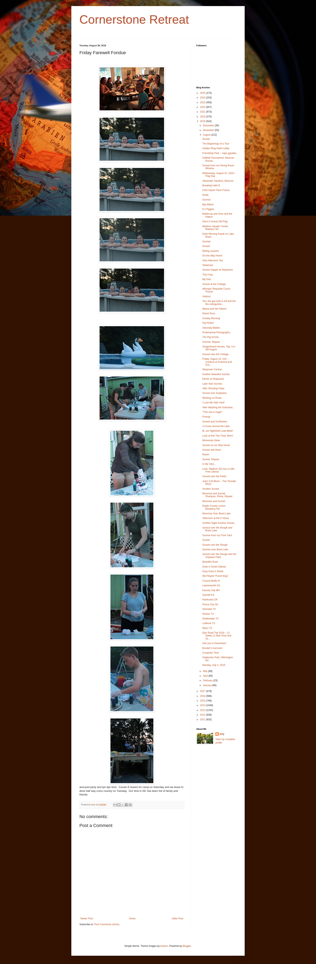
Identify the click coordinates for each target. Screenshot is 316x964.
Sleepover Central (212, 369)
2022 (203, 107)
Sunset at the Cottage (214, 284)
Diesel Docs (208, 313)
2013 (203, 710)
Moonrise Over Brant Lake (216, 513)
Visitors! (206, 296)
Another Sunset (210, 488)
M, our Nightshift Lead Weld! (217, 430)
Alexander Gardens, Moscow (217, 180)
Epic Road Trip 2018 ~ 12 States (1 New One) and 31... (216, 635)
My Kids (206, 279)
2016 (203, 696)
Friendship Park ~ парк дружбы (219, 153)
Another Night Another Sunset (218, 523)
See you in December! (214, 643)
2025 (203, 93)
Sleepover (207, 265)
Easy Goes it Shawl (212, 571)
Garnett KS (208, 595)
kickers (164, 946)
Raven (205, 454)
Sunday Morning (211, 318)
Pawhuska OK (210, 599)
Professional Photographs (216, 332)
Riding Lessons (210, 251)
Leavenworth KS (211, 585)
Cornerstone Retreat (134, 19)
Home (132, 918)
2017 (203, 691)
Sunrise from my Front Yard (217, 535)
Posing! (206, 416)
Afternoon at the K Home (215, 518)
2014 (203, 705)
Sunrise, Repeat (211, 342)
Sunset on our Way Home (216, 445)
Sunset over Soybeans (214, 393)
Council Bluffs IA (211, 580)
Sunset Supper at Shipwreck (217, 269)
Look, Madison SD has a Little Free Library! (218, 470)
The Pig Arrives (210, 337)
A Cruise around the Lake (216, 426)
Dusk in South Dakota (214, 566)
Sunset (206, 139)
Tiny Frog (207, 274)
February (208, 680)
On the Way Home (212, 255)
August (207, 134)
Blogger (187, 946)
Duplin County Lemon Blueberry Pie (214, 507)
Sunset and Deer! (211, 449)
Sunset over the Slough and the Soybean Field (219, 555)
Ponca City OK (210, 604)
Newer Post (86, 918)
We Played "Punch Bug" (215, 576)
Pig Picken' (208, 323)
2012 (203, 714)
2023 (203, 102)
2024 (203, 97)
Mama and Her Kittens (214, 308)
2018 (203, 121)
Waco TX (207, 628)
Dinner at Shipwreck (213, 379)
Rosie (205, 195)
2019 (203, 116)
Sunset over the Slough (215, 544)
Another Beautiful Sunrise (216, 374)
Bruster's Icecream (212, 648)
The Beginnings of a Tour (215, 143)
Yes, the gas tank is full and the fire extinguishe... (219, 302)
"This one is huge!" (212, 412)
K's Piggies (208, 209)
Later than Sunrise (212, 383)
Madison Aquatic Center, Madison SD (215, 228)
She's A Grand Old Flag (215, 221)
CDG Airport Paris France (216, 190)
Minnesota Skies (211, 440)
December (209, 125)
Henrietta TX (209, 609)
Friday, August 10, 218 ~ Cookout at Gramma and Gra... (217, 362)
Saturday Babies (211, 327)
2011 (203, 719)
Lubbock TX (208, 623)
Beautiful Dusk (210, 561)
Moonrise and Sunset (213, 501)
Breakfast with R (211, 185)
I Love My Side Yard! (213, 402)
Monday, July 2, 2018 (213, 665)
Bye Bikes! (208, 204)
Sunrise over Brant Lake (215, 549)
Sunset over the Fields (214, 476)
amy (221, 734)
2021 (203, 111)
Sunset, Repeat (210, 459)
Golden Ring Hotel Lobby (215, 148)
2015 (203, 700)
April (205, 675)
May (205, 671)
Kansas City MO (211, 590)
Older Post (177, 918)
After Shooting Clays (213, 388)
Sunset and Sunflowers (214, 421)
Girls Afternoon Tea (212, 260)
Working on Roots (211, 398)
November (209, 130)
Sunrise (206, 199)
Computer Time (210, 652)
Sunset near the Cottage (215, 354)
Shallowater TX (210, 618)
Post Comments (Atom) (106, 924)
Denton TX (208, 614)
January (207, 685)
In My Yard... (209, 464)
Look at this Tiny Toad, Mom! (217, 435)
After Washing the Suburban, (217, 407)
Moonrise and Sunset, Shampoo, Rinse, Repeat (217, 495)
